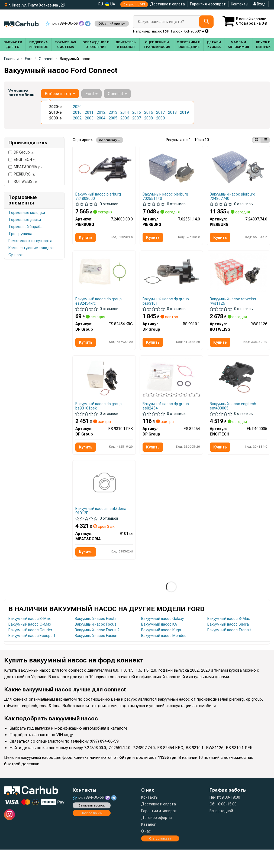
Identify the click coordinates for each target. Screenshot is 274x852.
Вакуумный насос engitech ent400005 (233, 407)
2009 (160, 118)
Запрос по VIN (134, 4)
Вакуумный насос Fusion (96, 638)
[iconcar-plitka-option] (256, 140)
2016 (148, 112)
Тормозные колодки (26, 212)
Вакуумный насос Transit (229, 632)
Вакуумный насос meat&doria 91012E (101, 512)
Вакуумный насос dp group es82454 (166, 407)
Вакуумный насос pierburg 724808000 (98, 196)
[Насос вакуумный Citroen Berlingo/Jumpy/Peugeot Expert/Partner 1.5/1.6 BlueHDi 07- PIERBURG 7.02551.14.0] (171, 167)
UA (110, 4)
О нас (146, 833)
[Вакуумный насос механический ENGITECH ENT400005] (238, 378)
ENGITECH (22, 159)
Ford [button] (91, 93)
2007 (136, 118)
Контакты (239, 4)
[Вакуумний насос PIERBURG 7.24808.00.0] (104, 167)
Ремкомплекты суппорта (30, 241)
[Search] (206, 21)
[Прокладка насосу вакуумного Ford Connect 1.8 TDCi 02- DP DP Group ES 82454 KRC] (104, 273)
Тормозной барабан (26, 227)
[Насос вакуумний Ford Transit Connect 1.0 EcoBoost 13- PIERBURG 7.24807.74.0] (238, 167)
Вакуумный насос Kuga (161, 632)
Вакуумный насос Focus (96, 626)
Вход (259, 4)
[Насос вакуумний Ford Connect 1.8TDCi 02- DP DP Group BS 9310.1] (171, 273)
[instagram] (9, 816)
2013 (113, 112)
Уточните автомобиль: (22, 93)
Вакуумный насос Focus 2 (97, 632)
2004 (101, 118)
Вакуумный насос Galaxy (162, 621)
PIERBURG (21, 174)
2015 (136, 112)
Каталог (148, 827)
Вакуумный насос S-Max (228, 621)
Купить (86, 238)
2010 (77, 112)
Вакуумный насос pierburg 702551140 (165, 196)
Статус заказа (160, 841)
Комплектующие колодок (31, 248)
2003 (89, 118)
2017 (160, 112)
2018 (172, 112)
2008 (148, 118)
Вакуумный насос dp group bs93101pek (99, 407)
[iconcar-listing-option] (265, 140)
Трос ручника (20, 234)
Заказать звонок (91, 807)
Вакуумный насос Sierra (228, 626)
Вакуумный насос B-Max (29, 621)
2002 (77, 118)
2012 (101, 112)
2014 (124, 112)
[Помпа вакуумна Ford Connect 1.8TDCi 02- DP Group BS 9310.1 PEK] (104, 378)
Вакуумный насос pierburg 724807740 (233, 196)
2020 (77, 107)
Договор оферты (156, 820)
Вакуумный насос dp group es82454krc (99, 302)
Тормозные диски (24, 219)
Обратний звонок (111, 23)
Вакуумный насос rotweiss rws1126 (233, 302)
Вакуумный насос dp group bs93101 (166, 302)
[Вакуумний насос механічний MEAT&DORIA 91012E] (104, 485)
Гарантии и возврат (159, 813)
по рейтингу (109, 140)
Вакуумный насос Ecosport (31, 638)
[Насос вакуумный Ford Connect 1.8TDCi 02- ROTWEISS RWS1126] (238, 273)
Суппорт (15, 255)
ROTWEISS (22, 181)
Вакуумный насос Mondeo (163, 638)
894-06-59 (62, 23)
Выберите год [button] (60, 93)
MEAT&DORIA (25, 167)
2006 (124, 118)
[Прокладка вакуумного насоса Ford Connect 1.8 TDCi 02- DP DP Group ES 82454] (171, 378)
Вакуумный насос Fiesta (96, 621)
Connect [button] (117, 93)
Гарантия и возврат (208, 4)
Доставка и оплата (167, 4)
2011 (89, 112)
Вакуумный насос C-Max (29, 626)
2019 (184, 112)
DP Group (21, 152)
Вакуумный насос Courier (30, 632)
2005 (113, 118)
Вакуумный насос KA (159, 626)
